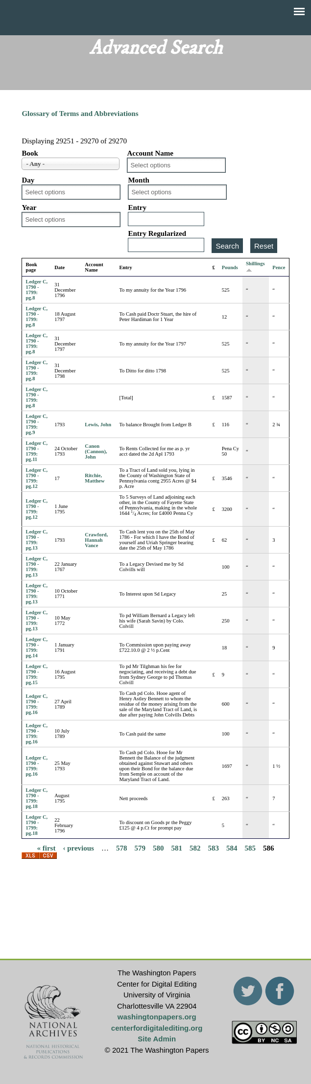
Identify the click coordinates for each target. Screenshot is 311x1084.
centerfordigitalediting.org (157, 1028)
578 (121, 848)
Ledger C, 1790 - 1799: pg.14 (36, 647)
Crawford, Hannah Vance (96, 540)
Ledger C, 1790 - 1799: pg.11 (36, 451)
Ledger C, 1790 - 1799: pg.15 (36, 674)
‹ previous (78, 848)
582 (195, 848)
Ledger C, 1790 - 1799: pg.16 (36, 704)
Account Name (150, 153)
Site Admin (157, 1039)
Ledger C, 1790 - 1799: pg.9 (36, 424)
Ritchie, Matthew (94, 478)
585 (250, 848)
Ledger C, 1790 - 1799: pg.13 (36, 540)
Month (138, 180)
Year (29, 207)
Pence (278, 267)
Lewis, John (98, 424)
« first (46, 848)
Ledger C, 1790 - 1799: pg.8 (36, 289)
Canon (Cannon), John (96, 451)
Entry (137, 207)
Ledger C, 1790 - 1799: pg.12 (36, 478)
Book (30, 153)
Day (28, 180)
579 (139, 848)
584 (232, 848)
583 (213, 848)
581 (176, 848)
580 (158, 848)
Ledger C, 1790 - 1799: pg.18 (36, 798)
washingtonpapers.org (157, 1017)
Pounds (230, 267)
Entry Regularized (157, 233)
